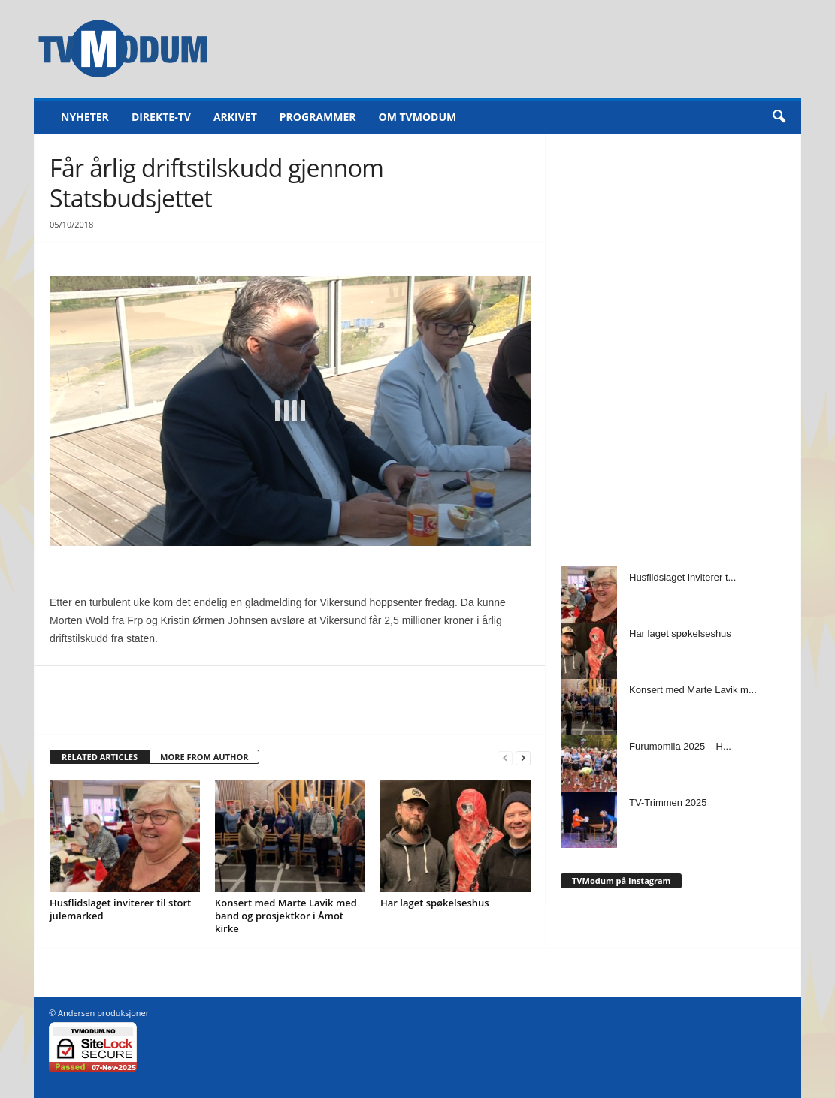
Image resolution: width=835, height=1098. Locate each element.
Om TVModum (418, 117)
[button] (778, 117)
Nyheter (85, 117)
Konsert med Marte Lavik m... (693, 689)
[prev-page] (505, 757)
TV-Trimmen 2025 (668, 802)
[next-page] (523, 757)
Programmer (318, 117)
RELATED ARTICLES (100, 756)
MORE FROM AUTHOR (204, 756)
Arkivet (235, 117)
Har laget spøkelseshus (434, 902)
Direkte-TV (161, 117)
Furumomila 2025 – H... (680, 746)
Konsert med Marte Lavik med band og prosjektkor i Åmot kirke (286, 915)
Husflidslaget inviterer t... (682, 577)
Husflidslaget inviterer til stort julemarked (120, 909)
